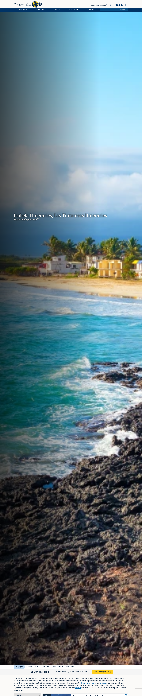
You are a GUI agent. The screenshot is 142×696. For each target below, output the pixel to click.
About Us (56, 9)
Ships (54, 667)
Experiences (39, 9)
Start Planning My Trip (101, 672)
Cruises (36, 667)
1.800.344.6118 (117, 5)
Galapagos (19, 667)
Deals (67, 667)
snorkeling (103, 683)
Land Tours (46, 667)
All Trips (29, 667)
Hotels (60, 667)
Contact (91, 9)
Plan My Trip (73, 9)
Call (82, 672)
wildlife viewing (90, 683)
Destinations (22, 9)
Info (72, 667)
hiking (82, 683)
